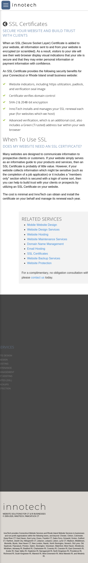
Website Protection (63, 263)
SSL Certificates (61, 253)
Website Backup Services (67, 258)
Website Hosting (61, 234)
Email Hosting (60, 248)
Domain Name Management (69, 244)
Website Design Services (67, 229)
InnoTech (25, 506)
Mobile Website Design (66, 224)
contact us (61, 277)
